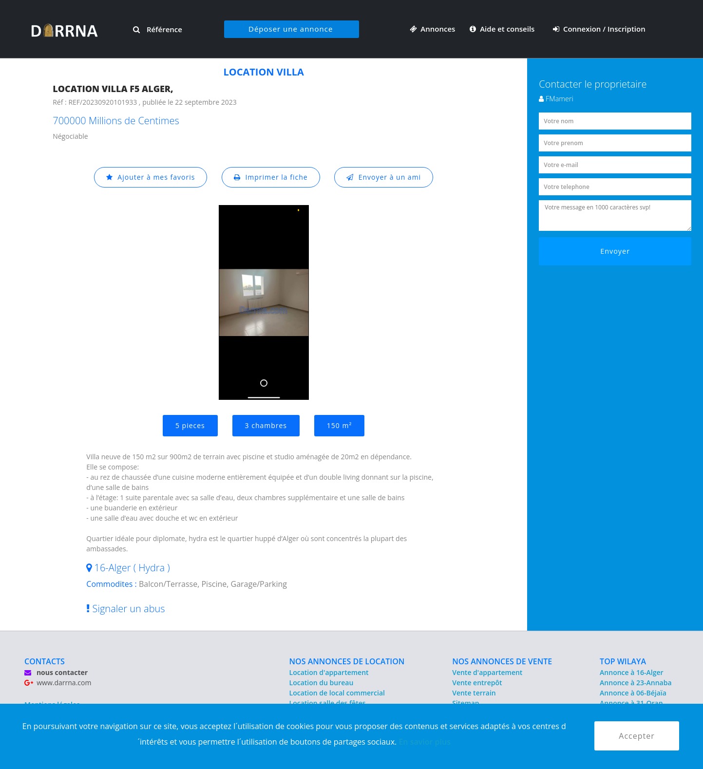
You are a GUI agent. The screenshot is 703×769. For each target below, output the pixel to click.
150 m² (339, 425)
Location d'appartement (329, 672)
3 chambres (266, 425)
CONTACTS (44, 661)
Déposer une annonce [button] (290, 29)
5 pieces (190, 425)
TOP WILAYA (623, 661)
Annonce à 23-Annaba (635, 682)
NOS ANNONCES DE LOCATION (347, 661)
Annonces (433, 29)
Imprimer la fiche (271, 177)
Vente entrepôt (477, 682)
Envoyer (615, 251)
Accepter (636, 736)
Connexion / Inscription (599, 29)
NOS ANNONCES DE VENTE (502, 661)
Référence (157, 29)
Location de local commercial (337, 692)
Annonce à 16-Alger (631, 672)
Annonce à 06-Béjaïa (633, 692)
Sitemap (465, 703)
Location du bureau (321, 682)
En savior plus (425, 741)
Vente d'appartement (487, 672)
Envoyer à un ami (383, 177)
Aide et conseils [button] (503, 29)
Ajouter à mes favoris (150, 177)
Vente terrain (474, 692)
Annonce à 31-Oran (631, 703)
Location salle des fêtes (327, 703)
